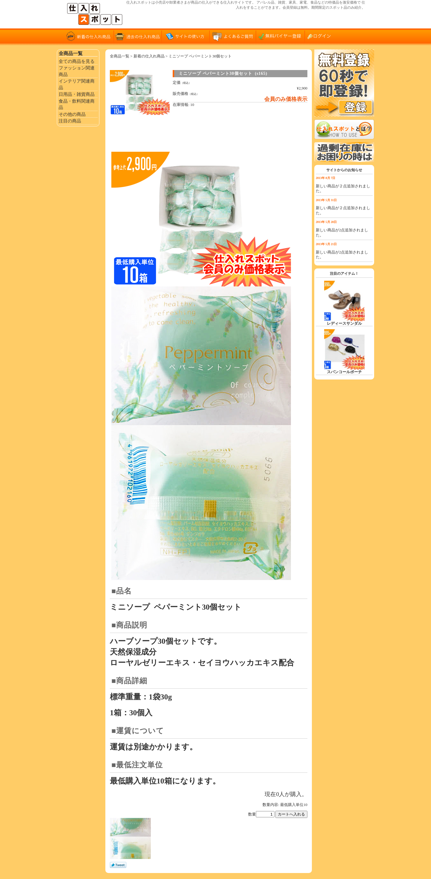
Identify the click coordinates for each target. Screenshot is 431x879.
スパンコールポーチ (344, 372)
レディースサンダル (344, 323)
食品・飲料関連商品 (77, 104)
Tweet (118, 865)
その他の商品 (72, 114)
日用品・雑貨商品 (77, 94)
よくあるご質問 (233, 35)
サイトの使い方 (186, 35)
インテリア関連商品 (77, 84)
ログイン (321, 35)
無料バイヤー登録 (281, 35)
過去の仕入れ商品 (138, 35)
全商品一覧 (119, 56)
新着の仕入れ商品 (90, 35)
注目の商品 (70, 120)
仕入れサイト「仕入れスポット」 (96, 14)
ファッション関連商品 (77, 71)
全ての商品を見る (77, 61)
